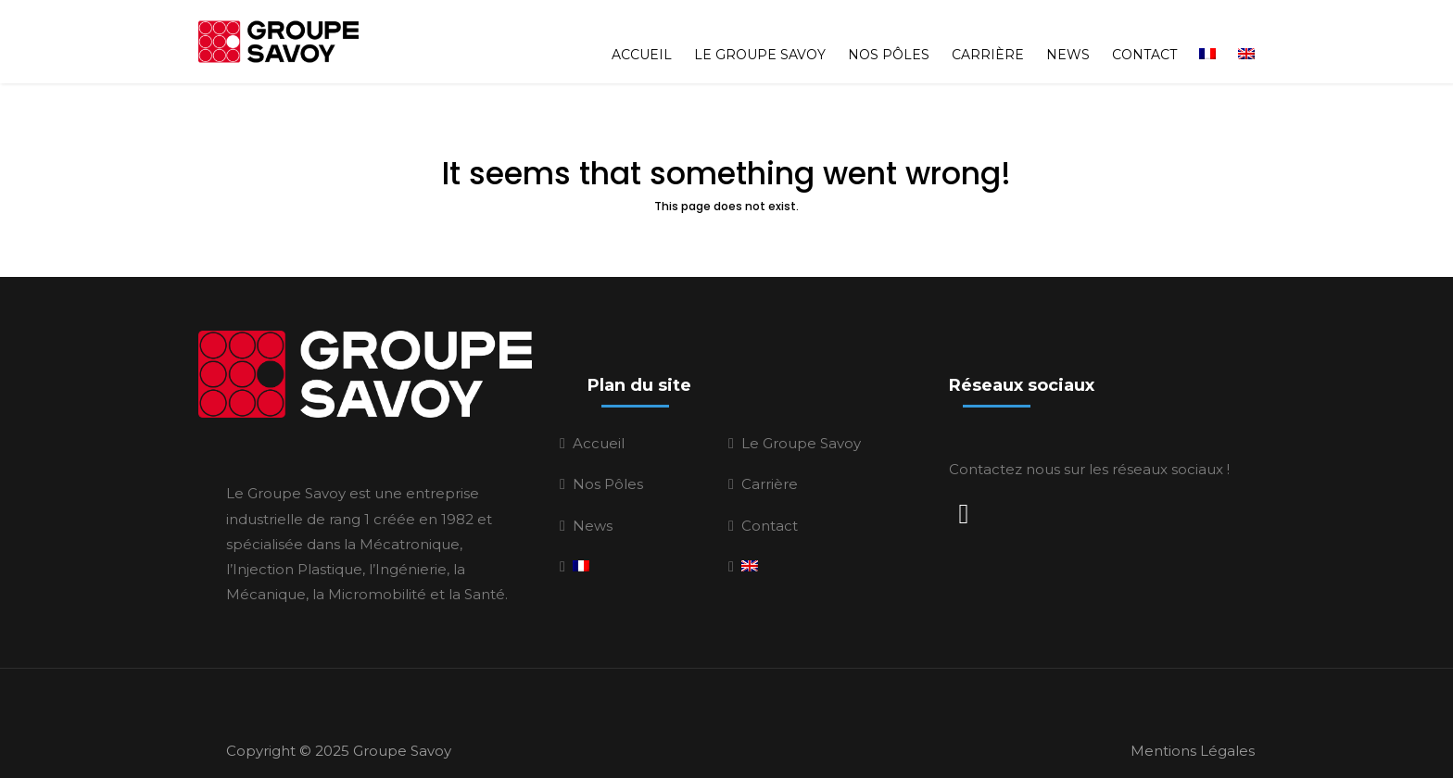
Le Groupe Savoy (760, 35)
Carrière (988, 35)
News (1068, 35)
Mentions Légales (1193, 741)
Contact (1144, 35)
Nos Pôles (888, 35)
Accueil (642, 35)
